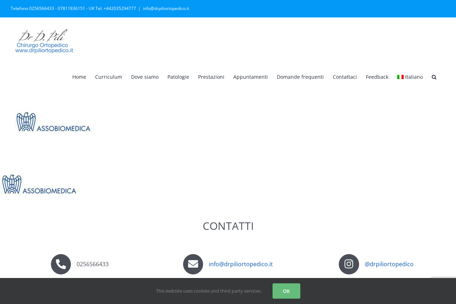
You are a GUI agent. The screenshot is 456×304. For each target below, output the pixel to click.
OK (286, 291)
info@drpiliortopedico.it (166, 8)
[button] (434, 76)
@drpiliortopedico (389, 264)
